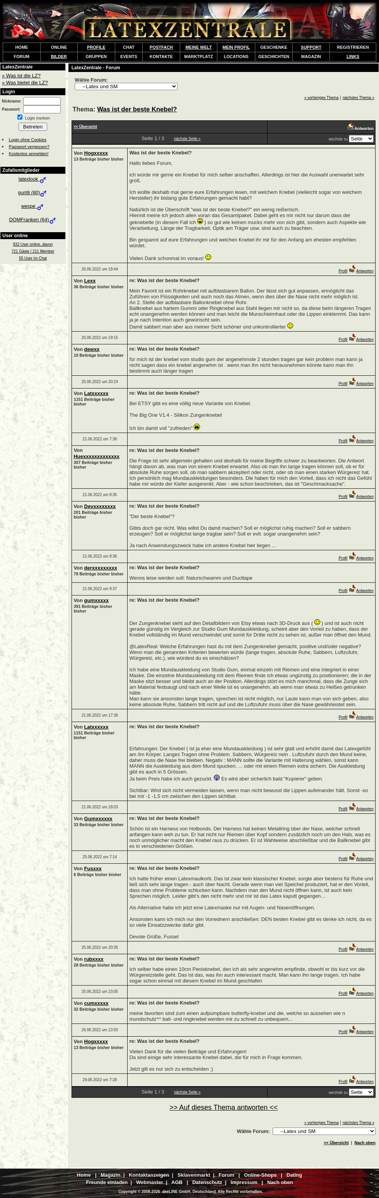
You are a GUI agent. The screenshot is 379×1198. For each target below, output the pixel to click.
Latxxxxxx (96, 393)
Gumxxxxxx (98, 818)
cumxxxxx (96, 1003)
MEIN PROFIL (236, 47)
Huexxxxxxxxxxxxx (96, 456)
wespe (33, 206)
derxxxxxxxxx (100, 568)
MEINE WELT (198, 47)
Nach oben (365, 1142)
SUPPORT (311, 47)
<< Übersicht (336, 1142)
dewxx (92, 349)
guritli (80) (33, 192)
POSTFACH (161, 47)
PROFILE (96, 47)
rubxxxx (94, 959)
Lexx (90, 281)
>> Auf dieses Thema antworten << (223, 1107)
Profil (342, 271)
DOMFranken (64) (32, 219)
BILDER (59, 56)
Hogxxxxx (96, 153)
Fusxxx (93, 868)
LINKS (353, 56)
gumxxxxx (96, 600)
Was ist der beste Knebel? (137, 109)
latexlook (33, 179)
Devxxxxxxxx (100, 506)
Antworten (361, 271)
